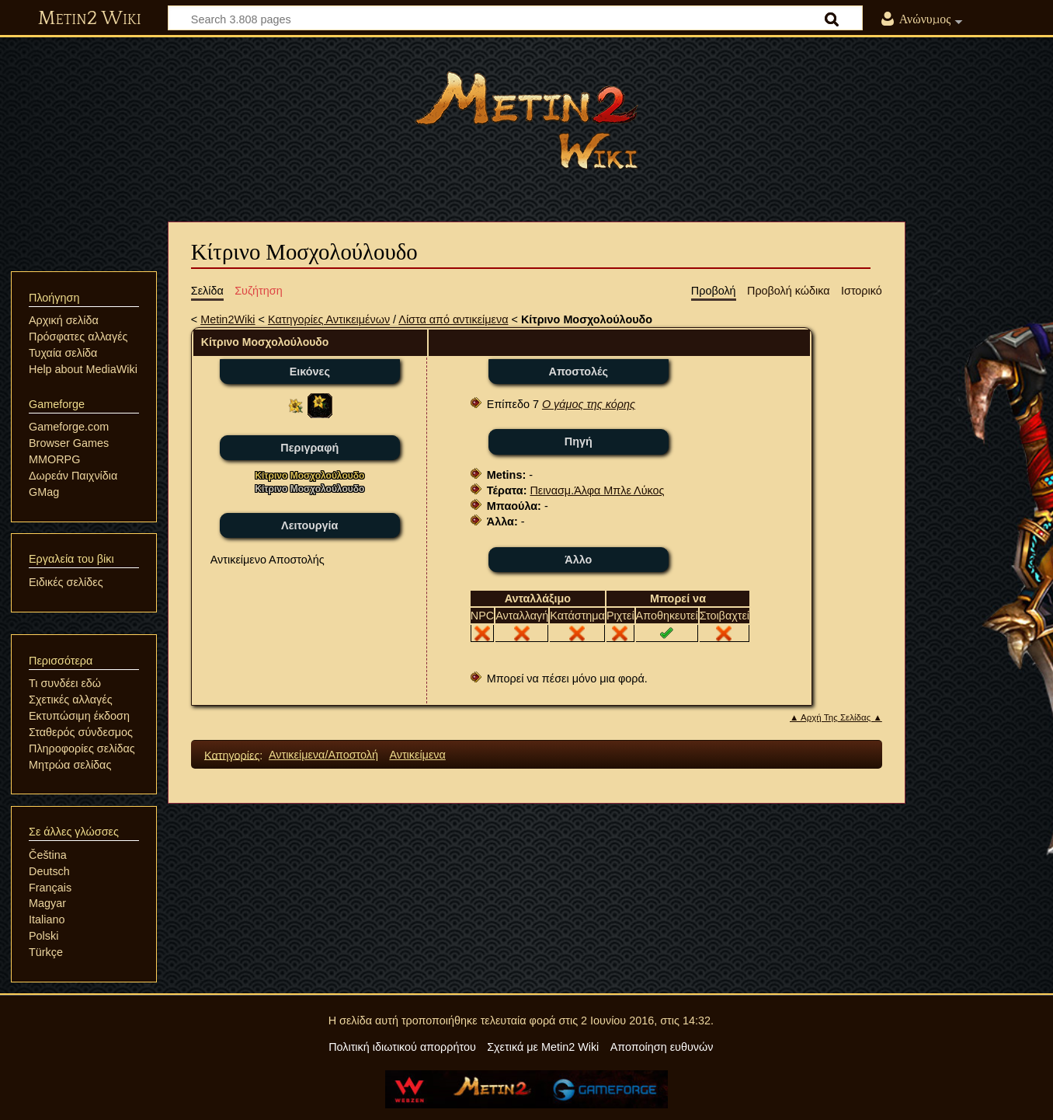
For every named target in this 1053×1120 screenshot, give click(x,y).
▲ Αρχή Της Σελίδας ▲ (836, 717)
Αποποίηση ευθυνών (662, 1047)
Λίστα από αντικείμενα (453, 319)
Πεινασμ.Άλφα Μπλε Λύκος (597, 490)
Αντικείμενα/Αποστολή (323, 754)
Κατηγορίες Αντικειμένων (329, 319)
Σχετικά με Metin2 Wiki (543, 1047)
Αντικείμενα (417, 754)
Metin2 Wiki (89, 19)
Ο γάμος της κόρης (588, 404)
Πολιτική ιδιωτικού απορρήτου (402, 1047)
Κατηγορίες (231, 754)
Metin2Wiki (227, 319)
